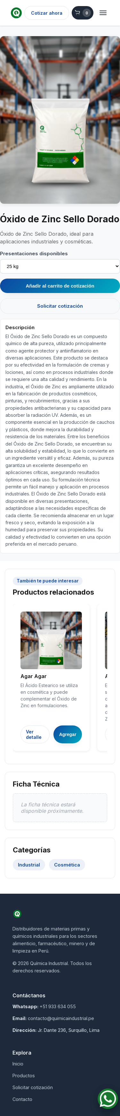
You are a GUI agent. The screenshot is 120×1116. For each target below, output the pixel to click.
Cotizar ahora (46, 13)
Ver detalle (34, 734)
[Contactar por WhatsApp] (108, 1098)
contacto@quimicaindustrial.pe (61, 1018)
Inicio (17, 1063)
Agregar (67, 734)
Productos (23, 1075)
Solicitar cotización (60, 306)
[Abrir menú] (103, 13)
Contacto (22, 1099)
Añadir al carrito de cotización (60, 286)
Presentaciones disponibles (34, 253)
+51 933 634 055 (58, 1006)
